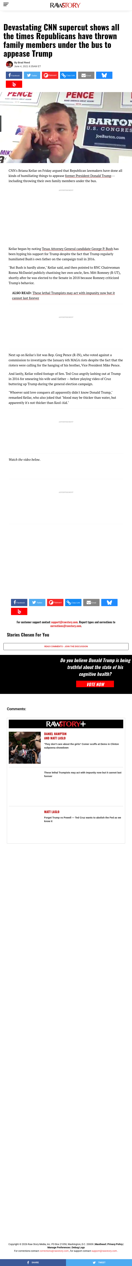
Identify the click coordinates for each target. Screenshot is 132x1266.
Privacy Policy (115, 1244)
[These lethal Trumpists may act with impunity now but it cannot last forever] (25, 787)
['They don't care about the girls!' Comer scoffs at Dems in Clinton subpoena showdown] (25, 748)
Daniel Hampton (55, 734)
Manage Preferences (59, 1247)
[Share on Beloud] (14, 84)
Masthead (100, 1244)
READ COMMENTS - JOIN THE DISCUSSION (66, 646)
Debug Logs (78, 1247)
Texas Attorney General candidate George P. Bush (77, 249)
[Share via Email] (86, 75)
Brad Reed (24, 62)
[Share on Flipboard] (50, 75)
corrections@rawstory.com (65, 626)
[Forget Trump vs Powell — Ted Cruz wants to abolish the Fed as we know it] (25, 826)
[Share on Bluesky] (104, 75)
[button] (68, 75)
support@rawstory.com (104, 1251)
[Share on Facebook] (14, 75)
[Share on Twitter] (32, 75)
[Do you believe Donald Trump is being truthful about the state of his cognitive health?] (29, 674)
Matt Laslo (58, 738)
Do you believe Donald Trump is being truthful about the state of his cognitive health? (95, 667)
